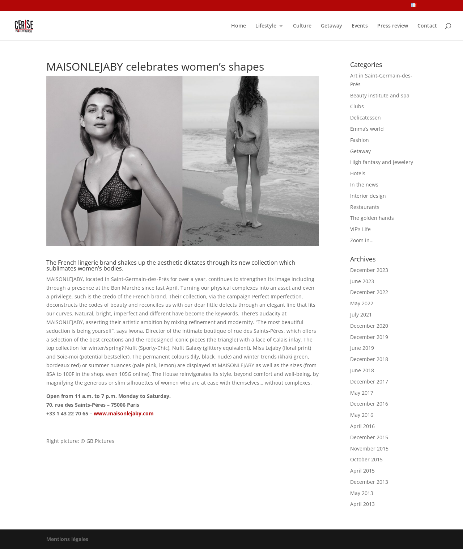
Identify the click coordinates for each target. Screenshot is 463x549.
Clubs (357, 106)
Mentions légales (67, 539)
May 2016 (361, 414)
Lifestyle (265, 26)
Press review (392, 26)
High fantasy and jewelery (381, 162)
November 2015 (369, 448)
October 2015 (366, 459)
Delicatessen (365, 117)
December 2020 (369, 325)
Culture (302, 26)
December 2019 (369, 337)
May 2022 (361, 303)
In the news (364, 184)
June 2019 (362, 347)
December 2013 (369, 481)
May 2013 (361, 493)
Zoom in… (362, 240)
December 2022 (369, 292)
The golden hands (372, 217)
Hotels (357, 173)
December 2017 (369, 381)
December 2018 (369, 359)
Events (360, 26)
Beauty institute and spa (379, 95)
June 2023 (362, 281)
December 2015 (369, 437)
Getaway (331, 26)
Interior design (368, 195)
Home (238, 26)
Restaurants (364, 207)
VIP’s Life (360, 229)
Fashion (359, 140)
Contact (427, 26)
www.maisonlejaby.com (124, 413)
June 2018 (362, 370)
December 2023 (369, 270)
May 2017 (361, 392)
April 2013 (362, 503)
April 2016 (362, 426)
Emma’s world (367, 128)
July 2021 (361, 314)
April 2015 (362, 470)
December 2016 (369, 403)
